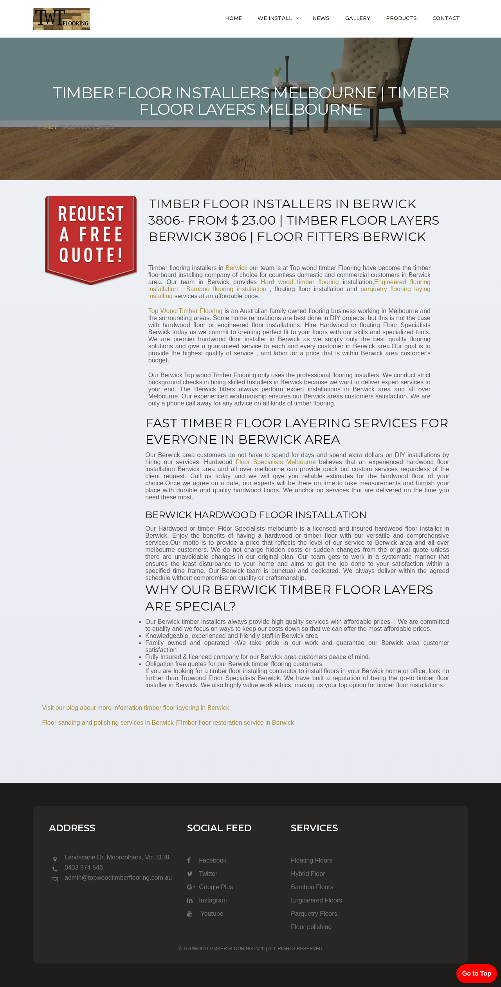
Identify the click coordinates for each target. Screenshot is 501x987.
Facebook (206, 860)
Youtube (205, 913)
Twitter (202, 873)
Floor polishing (311, 927)
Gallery (357, 18)
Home (233, 18)
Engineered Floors (316, 900)
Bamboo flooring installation (226, 289)
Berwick (236, 268)
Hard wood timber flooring (300, 282)
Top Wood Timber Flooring (185, 311)
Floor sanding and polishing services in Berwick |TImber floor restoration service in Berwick (168, 722)
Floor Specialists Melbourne (276, 462)
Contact (446, 18)
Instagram (207, 900)
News (321, 18)
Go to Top (476, 973)
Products (401, 18)
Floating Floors (311, 860)
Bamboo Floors (312, 887)
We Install (275, 18)
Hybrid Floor (308, 873)
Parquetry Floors (314, 913)
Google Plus (210, 887)
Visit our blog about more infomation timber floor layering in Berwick (135, 707)
